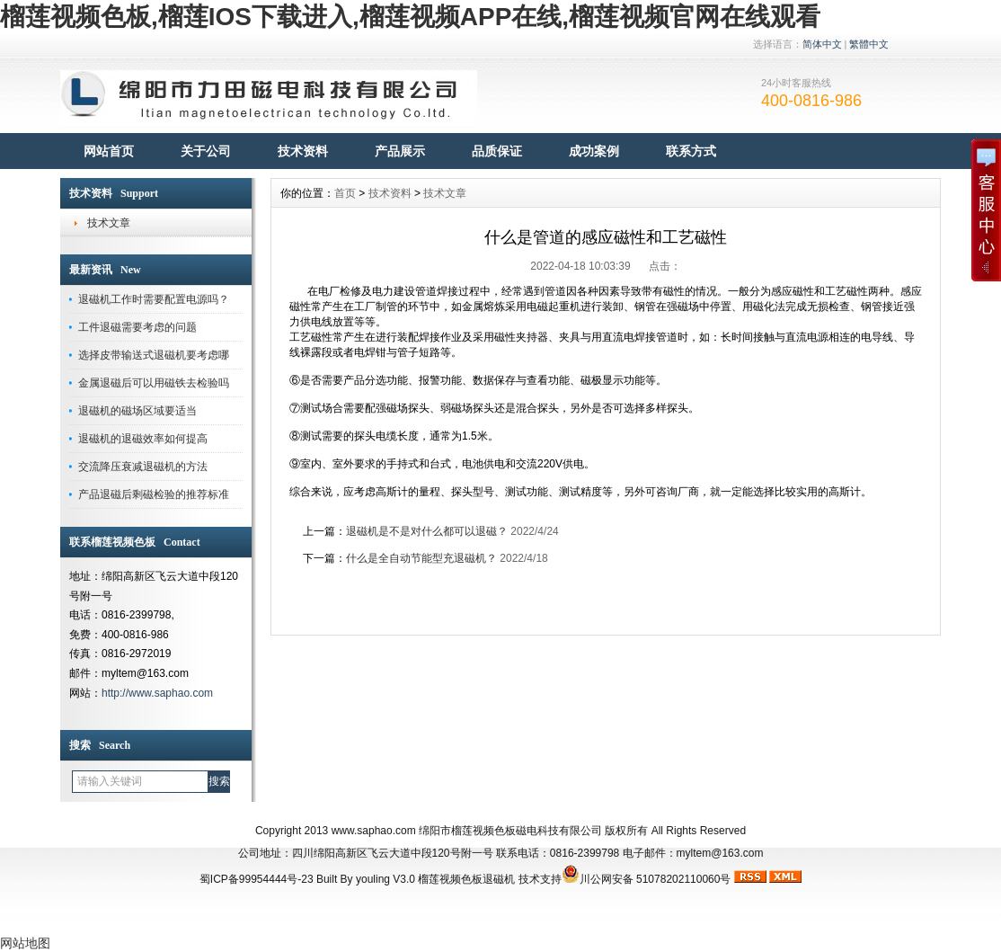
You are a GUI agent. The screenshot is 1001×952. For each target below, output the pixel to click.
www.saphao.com (374, 830)
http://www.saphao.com (157, 693)
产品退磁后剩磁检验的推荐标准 (153, 494)
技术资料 (303, 151)
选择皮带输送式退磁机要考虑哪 (153, 355)
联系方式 (691, 151)
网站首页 (109, 151)
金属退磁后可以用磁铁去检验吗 (153, 383)
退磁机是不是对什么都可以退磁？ (427, 531)
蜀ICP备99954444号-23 (256, 879)
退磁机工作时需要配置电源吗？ (153, 299)
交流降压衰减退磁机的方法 (143, 466)
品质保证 (497, 151)
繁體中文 (869, 44)
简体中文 (822, 44)
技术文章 (108, 223)
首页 (345, 193)
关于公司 (206, 151)
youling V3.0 (385, 879)
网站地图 (25, 943)
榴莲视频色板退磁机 (466, 879)
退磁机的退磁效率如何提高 (143, 438)
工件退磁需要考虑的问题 (137, 327)
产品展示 (400, 151)
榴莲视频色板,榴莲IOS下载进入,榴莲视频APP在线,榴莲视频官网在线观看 (410, 17)
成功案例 (594, 151)
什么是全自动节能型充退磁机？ (421, 558)
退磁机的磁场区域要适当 (137, 411)
